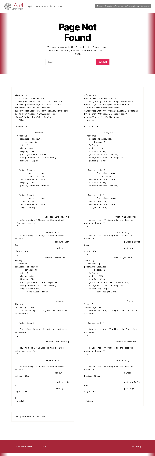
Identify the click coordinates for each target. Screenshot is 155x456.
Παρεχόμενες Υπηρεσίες (114, 7)
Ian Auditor (28, 450)
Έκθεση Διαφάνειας (132, 7)
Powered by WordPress (42, 450)
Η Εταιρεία (99, 7)
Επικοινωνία (145, 7)
